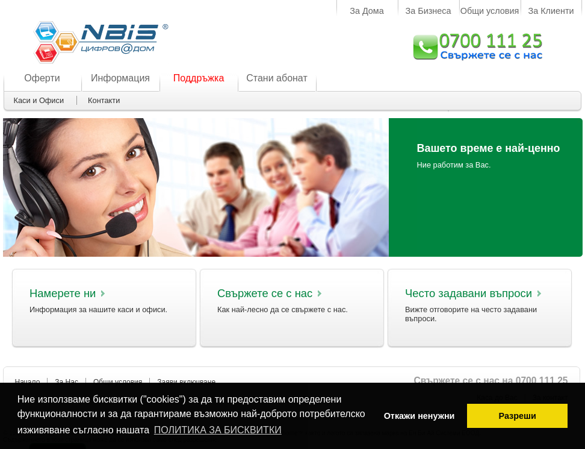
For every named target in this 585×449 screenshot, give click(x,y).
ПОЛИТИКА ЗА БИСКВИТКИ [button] (218, 430)
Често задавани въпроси (468, 293)
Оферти (42, 78)
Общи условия (489, 11)
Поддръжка (198, 78)
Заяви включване (186, 382)
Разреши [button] (517, 416)
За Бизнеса (428, 11)
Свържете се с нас (264, 293)
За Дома (367, 11)
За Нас (66, 382)
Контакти (104, 100)
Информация (120, 78)
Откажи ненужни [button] (419, 416)
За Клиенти (551, 11)
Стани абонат (277, 78)
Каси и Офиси (39, 100)
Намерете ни (62, 293)
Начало (27, 382)
